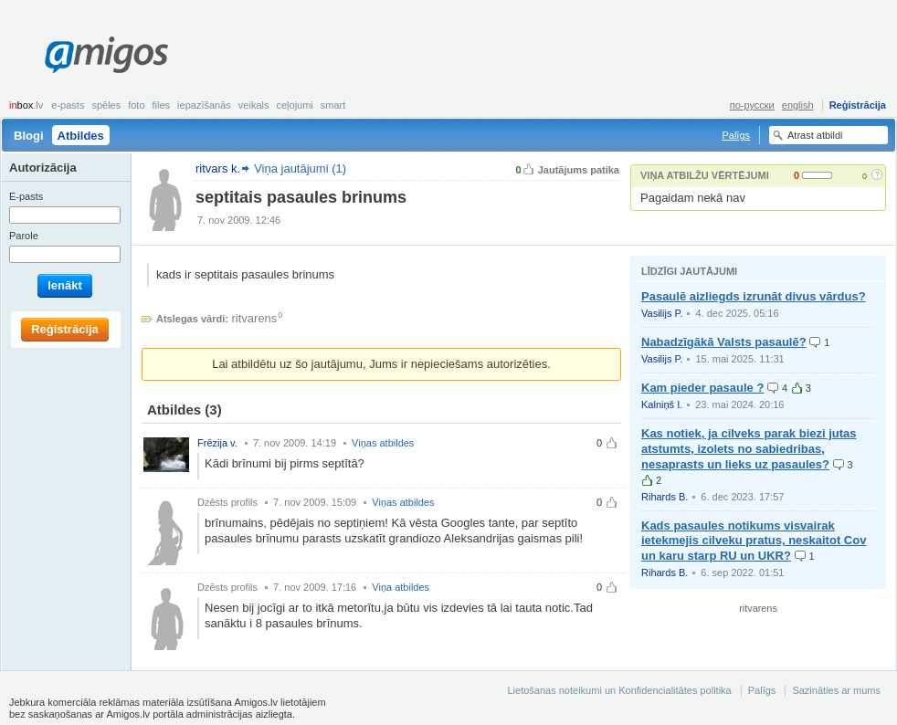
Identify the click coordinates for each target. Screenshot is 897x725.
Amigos (106, 55)
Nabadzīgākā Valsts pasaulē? (724, 342)
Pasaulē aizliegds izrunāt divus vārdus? (753, 296)
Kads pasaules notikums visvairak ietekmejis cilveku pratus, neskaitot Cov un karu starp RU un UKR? (753, 541)
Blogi (29, 135)
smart (333, 105)
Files (162, 105)
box (26, 105)
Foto (136, 105)
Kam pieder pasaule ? (702, 387)
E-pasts (67, 105)
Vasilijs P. (661, 313)
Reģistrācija (857, 105)
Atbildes (81, 135)
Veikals (253, 105)
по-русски (752, 105)
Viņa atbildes (400, 587)
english (798, 105)
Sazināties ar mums (836, 690)
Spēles (106, 105)
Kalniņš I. (661, 404)
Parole (23, 235)
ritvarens (255, 318)
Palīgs (736, 135)
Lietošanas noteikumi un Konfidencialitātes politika (619, 690)
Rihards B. (664, 496)
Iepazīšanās (204, 105)
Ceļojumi (294, 105)
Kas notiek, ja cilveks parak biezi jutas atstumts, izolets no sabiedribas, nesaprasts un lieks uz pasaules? (749, 448)
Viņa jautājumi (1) (300, 168)
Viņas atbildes (383, 442)
